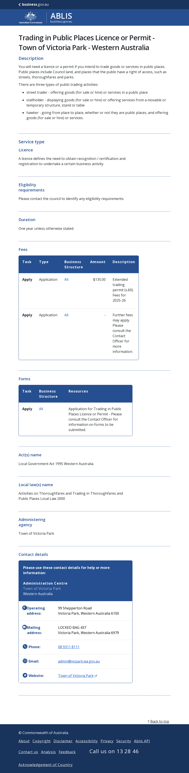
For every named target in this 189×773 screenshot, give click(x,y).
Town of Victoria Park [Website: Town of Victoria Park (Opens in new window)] (77, 675)
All (66, 279)
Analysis (48, 758)
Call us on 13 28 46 (114, 758)
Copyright (42, 748)
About (24, 748)
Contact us (28, 758)
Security (123, 748)
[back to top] (94, 728)
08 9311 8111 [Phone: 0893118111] (68, 646)
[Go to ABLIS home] (45, 17)
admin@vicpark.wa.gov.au (79, 661)
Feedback (67, 758)
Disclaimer (63, 748)
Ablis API (142, 748)
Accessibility (87, 748)
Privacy (107, 748)
